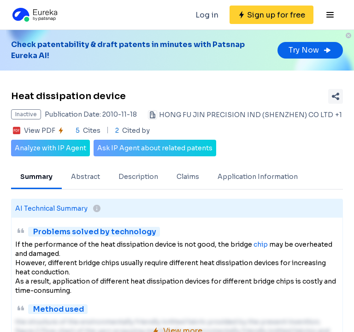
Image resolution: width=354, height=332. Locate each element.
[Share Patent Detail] (335, 96)
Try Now (310, 50)
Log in (206, 15)
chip (261, 244)
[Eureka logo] (34, 15)
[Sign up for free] (271, 15)
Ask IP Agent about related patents (154, 148)
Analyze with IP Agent (50, 148)
